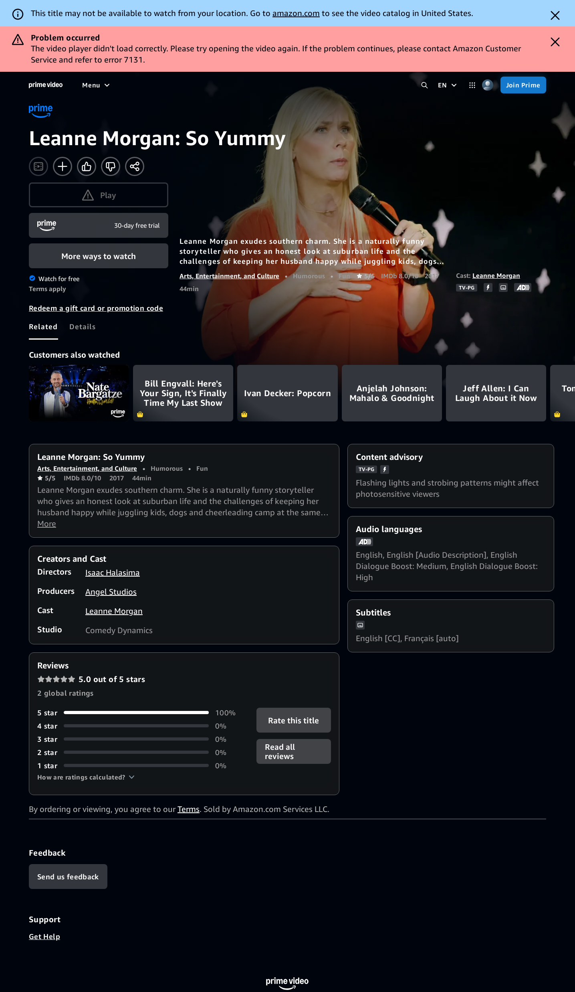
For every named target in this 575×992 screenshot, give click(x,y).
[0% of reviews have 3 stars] (137, 739)
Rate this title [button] (293, 720)
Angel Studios (111, 591)
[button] (86, 777)
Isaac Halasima (112, 572)
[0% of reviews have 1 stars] (137, 766)
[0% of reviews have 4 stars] (137, 726)
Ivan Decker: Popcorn (287, 393)
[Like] (86, 166)
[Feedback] (68, 876)
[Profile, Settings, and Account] (488, 85)
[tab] (43, 326)
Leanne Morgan (496, 275)
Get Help (44, 936)
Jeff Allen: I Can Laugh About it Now (496, 393)
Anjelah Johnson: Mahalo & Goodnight (392, 393)
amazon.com (296, 13)
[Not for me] (110, 166)
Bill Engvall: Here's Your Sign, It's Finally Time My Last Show (183, 393)
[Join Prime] (523, 85)
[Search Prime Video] (424, 85)
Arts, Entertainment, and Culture (229, 276)
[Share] (134, 166)
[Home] (46, 85)
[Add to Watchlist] (62, 166)
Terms (189, 809)
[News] (270, 85)
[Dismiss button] (555, 15)
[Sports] (240, 85)
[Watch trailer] (38, 166)
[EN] (448, 85)
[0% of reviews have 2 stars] (137, 752)
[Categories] (472, 85)
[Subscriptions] (354, 85)
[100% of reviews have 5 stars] (137, 713)
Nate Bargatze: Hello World (79, 393)
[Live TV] (302, 85)
